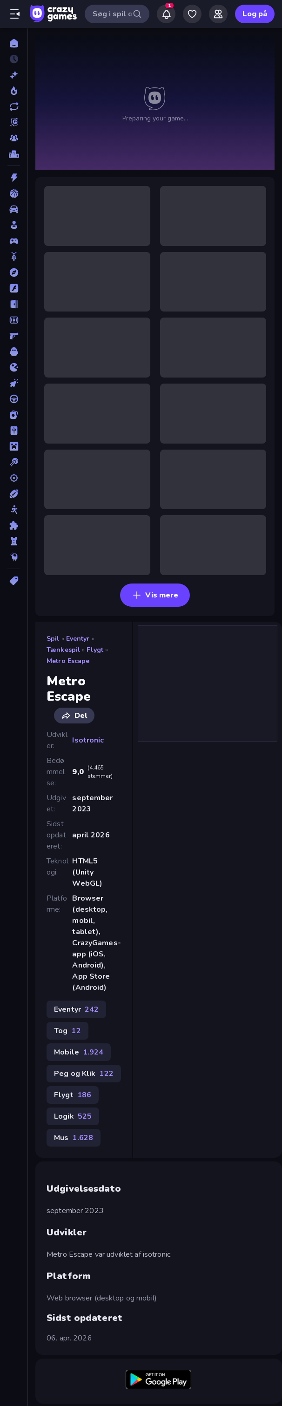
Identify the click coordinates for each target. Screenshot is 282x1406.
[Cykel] (13, 257)
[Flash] (13, 288)
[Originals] (13, 122)
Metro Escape (68, 661)
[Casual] (13, 225)
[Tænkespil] (13, 525)
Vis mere (155, 595)
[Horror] (13, 351)
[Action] (13, 178)
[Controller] (13, 241)
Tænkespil (63, 649)
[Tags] (13, 581)
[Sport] (13, 494)
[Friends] (218, 14)
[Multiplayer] (13, 138)
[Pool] (13, 462)
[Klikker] (13, 383)
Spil (53, 638)
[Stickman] (13, 509)
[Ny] (13, 75)
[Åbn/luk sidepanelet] (15, 14)
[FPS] (13, 336)
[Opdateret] (13, 106)
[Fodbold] (13, 320)
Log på (254, 14)
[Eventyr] (13, 272)
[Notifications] (166, 14)
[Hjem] (13, 43)
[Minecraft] (13, 446)
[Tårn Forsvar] (13, 541)
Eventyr (78, 638)
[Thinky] (13, 557)
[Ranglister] (13, 154)
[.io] (13, 367)
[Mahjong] (13, 430)
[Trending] (13, 91)
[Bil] (13, 209)
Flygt (95, 649)
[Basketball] (13, 193)
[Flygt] (13, 304)
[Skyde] (13, 478)
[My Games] (192, 14)
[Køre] (13, 399)
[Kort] (13, 415)
